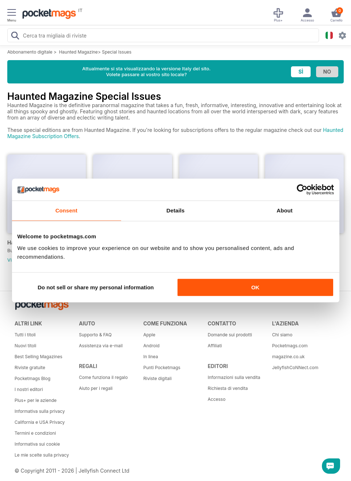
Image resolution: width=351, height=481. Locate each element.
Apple (149, 334)
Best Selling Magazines (38, 356)
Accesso (217, 399)
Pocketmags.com (290, 345)
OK (255, 287)
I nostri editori (29, 389)
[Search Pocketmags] (15, 36)
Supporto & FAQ (95, 334)
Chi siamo (282, 334)
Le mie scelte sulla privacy (42, 455)
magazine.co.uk (288, 356)
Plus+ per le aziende (36, 400)
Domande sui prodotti (230, 334)
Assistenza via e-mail (101, 345)
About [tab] (285, 210)
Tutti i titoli (25, 334)
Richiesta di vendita (228, 388)
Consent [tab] (66, 210)
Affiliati (215, 345)
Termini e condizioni (35, 433)
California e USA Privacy (40, 422)
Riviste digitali (157, 378)
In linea (150, 356)
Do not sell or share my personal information (96, 287)
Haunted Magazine (78, 52)
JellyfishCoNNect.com (295, 367)
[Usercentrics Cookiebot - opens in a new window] (302, 189)
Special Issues (116, 52)
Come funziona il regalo (103, 377)
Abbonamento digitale (29, 52)
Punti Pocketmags (161, 367)
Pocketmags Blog (33, 378)
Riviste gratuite (30, 367)
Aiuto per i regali (95, 388)
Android (151, 345)
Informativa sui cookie (37, 444)
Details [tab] (176, 210)
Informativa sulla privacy (40, 411)
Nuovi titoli (25, 345)
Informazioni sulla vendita (234, 377)
